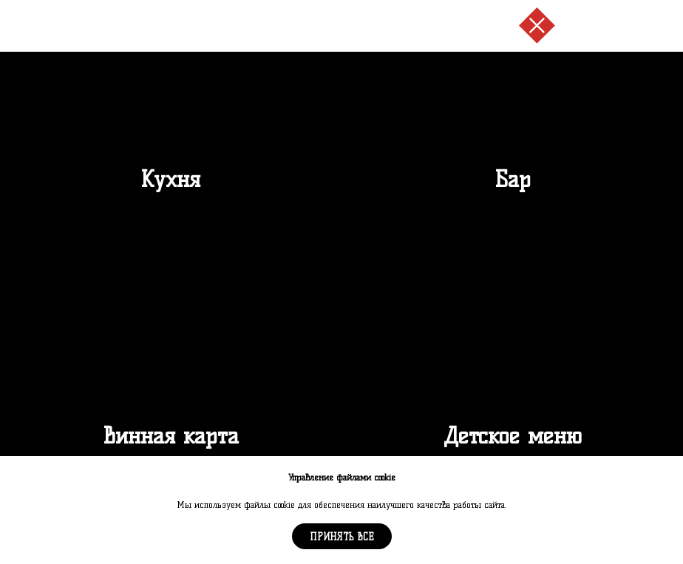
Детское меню (513, 435)
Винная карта (171, 435)
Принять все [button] (342, 537)
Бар (513, 179)
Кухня (170, 179)
